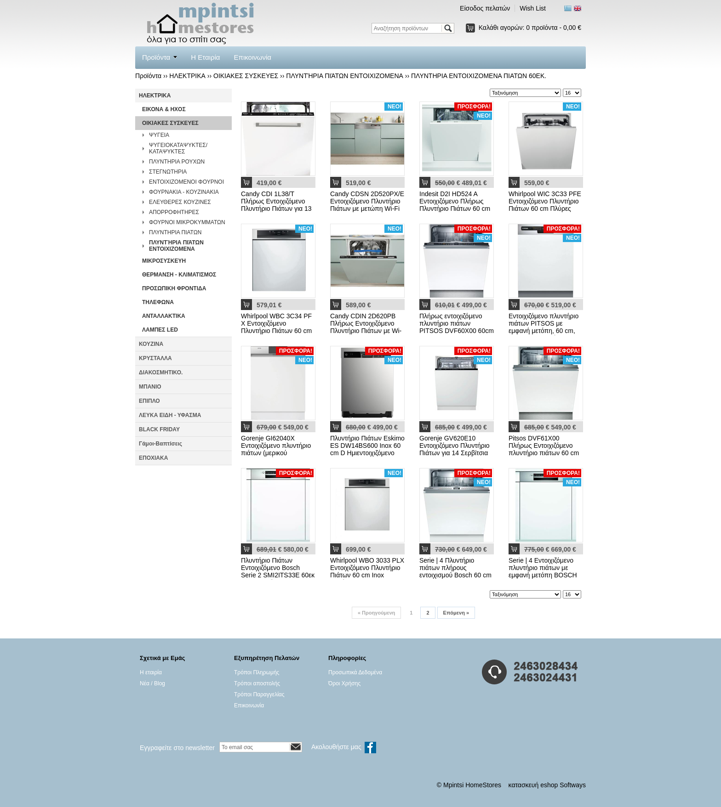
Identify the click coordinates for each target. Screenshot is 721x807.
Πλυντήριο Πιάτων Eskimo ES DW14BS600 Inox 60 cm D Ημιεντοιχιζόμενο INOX (367, 449)
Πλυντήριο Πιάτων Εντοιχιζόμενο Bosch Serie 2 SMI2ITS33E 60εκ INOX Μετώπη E (278, 571)
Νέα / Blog (152, 683)
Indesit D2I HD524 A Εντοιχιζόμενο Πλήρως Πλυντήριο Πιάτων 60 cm (454, 201)
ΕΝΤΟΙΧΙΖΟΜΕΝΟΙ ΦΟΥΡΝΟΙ (186, 182)
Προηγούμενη (376, 612)
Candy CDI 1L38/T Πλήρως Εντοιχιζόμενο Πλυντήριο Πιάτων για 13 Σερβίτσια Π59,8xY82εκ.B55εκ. (276, 208)
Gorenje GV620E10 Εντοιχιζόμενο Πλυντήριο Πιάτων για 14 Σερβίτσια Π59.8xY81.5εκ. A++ (454, 449)
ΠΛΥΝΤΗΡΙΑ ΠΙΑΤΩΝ (175, 232)
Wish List (533, 8)
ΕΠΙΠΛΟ (149, 401)
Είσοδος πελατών (485, 8)
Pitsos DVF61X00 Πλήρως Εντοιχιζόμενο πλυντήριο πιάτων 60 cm (544, 446)
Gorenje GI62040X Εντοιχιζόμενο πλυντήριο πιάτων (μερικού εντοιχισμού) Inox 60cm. (276, 449)
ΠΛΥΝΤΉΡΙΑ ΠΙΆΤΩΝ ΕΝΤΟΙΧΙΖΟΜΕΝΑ (344, 75)
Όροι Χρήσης (344, 683)
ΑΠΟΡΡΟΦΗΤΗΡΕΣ (174, 212)
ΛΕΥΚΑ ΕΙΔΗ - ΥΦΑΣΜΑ (170, 415)
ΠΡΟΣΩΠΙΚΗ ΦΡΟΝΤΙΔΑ (174, 288)
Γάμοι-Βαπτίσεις (160, 443)
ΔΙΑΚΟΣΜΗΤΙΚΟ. (161, 372)
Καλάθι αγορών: (530, 27)
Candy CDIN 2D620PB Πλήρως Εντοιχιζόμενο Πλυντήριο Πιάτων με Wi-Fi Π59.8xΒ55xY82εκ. (365, 327)
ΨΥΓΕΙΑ (159, 135)
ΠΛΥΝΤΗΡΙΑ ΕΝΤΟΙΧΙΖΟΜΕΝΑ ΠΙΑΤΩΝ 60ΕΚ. (478, 75)
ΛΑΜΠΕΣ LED (160, 330)
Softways (573, 785)
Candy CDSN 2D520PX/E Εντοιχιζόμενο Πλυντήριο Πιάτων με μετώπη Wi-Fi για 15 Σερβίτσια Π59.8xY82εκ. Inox (367, 208)
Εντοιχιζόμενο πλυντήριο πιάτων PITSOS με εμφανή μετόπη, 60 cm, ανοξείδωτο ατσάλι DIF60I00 (543, 330)
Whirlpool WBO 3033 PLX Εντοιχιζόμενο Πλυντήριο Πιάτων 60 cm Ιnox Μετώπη (367, 571)
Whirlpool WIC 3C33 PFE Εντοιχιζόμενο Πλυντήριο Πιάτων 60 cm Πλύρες (545, 201)
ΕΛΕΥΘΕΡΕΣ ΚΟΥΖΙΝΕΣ (180, 202)
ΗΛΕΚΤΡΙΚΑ (187, 75)
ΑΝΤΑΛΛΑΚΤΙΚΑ (163, 316)
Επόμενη (456, 612)
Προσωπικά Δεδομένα (355, 672)
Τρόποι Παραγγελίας (259, 694)
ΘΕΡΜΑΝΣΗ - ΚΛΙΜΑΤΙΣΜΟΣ (179, 274)
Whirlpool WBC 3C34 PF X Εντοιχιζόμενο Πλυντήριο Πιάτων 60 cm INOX (276, 327)
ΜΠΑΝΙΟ (150, 387)
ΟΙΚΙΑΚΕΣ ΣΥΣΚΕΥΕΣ (245, 75)
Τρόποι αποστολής (257, 683)
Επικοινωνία (252, 57)
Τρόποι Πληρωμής (256, 672)
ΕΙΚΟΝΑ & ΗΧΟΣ (164, 109)
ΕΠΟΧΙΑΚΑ (153, 458)
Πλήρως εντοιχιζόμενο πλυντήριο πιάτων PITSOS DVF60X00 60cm (456, 323)
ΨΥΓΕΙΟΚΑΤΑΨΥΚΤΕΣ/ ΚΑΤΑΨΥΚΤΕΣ (178, 148)
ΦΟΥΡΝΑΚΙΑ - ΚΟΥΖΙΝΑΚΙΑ (184, 192)
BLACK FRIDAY (159, 429)
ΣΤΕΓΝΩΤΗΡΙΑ (168, 172)
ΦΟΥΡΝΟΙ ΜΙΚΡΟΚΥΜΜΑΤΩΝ (187, 222)
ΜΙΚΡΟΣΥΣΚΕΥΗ (164, 261)
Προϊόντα (156, 57)
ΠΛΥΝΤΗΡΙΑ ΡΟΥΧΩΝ (177, 161)
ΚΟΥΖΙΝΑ (151, 344)
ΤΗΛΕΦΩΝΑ (158, 302)
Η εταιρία (151, 672)
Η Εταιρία (205, 57)
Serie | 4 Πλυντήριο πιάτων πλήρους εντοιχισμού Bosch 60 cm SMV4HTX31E (455, 571)
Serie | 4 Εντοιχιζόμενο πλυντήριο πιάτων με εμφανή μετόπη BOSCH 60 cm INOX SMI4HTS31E (543, 575)
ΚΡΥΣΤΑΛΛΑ (155, 358)
